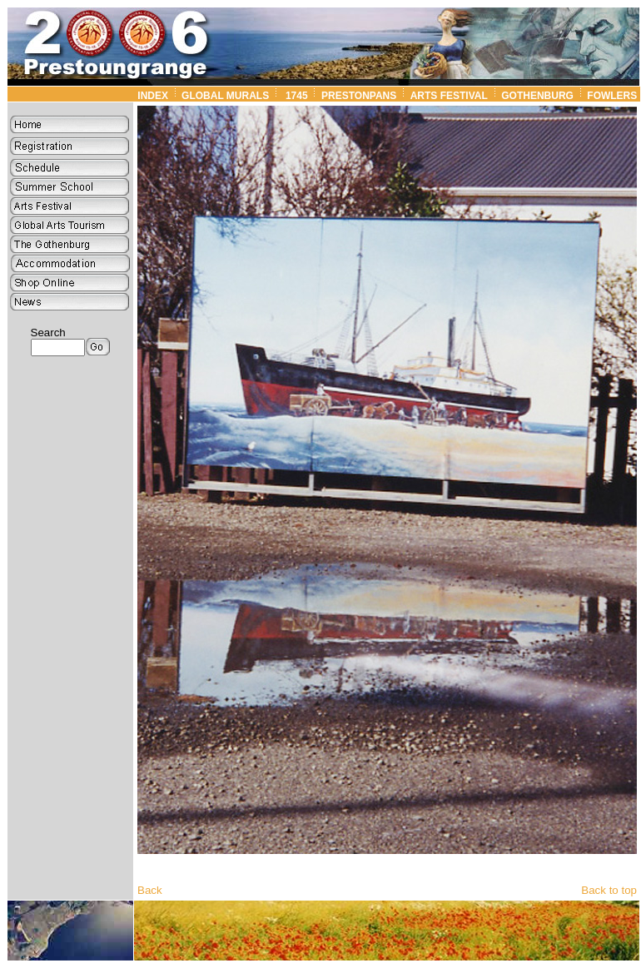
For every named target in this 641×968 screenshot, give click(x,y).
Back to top (609, 890)
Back (149, 890)
